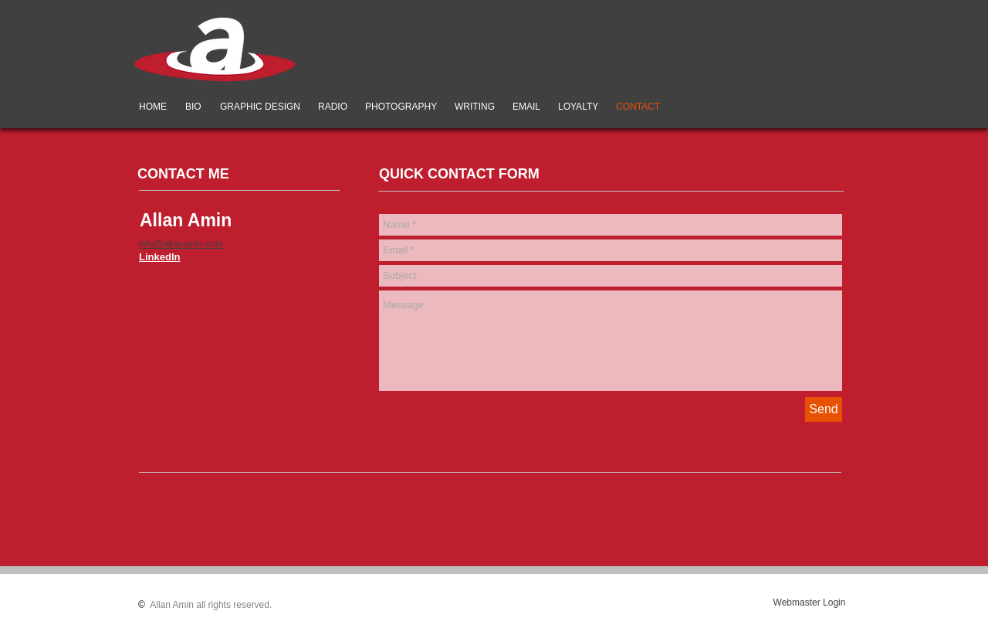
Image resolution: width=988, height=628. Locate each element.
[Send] (823, 409)
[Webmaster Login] (809, 602)
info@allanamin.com (181, 244)
